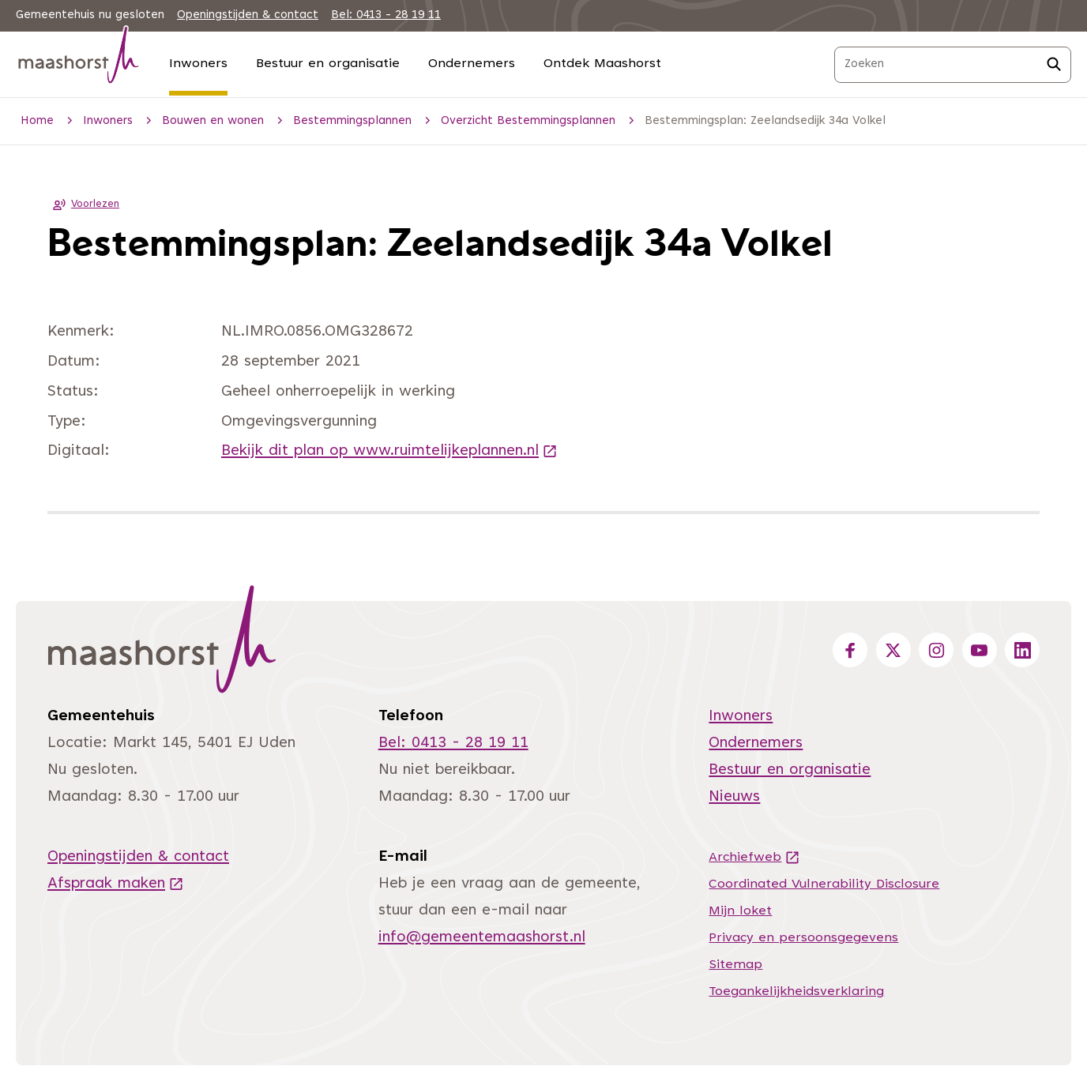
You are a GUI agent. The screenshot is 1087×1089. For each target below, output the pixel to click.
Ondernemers (471, 64)
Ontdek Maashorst (602, 64)
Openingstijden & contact (247, 15)
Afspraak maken (115, 884)
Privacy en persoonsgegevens (803, 938)
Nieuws (734, 797)
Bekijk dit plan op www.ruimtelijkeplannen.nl (389, 451)
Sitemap (735, 965)
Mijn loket (740, 911)
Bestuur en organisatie (328, 64)
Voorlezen (83, 204)
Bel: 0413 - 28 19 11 (386, 15)
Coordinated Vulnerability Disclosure (824, 884)
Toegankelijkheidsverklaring (796, 992)
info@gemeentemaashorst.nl (481, 937)
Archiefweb (754, 857)
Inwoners (198, 64)
